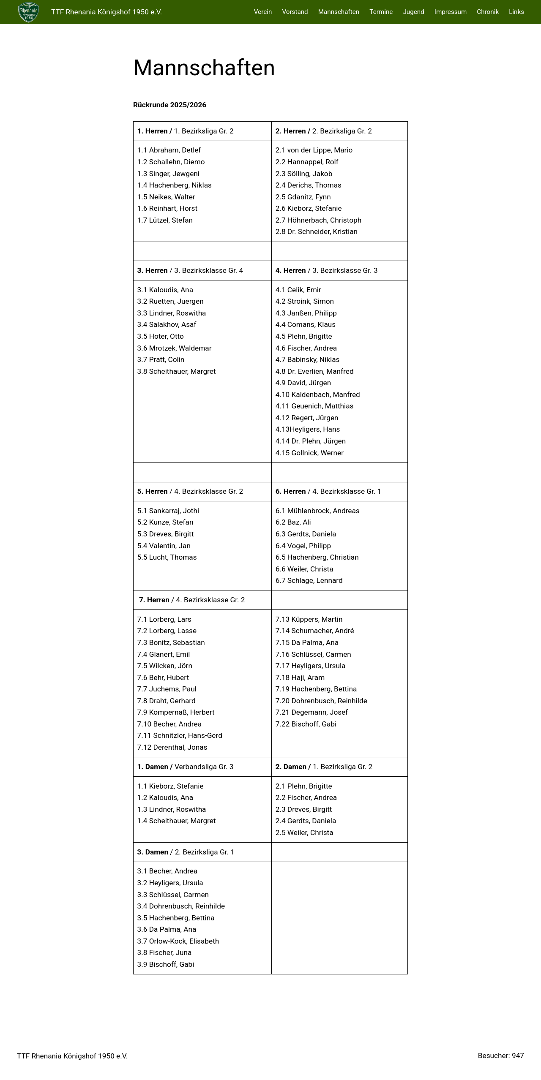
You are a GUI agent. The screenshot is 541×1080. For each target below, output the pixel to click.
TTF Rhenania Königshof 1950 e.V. (106, 12)
